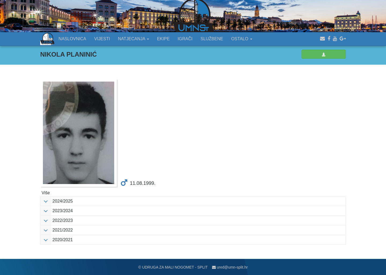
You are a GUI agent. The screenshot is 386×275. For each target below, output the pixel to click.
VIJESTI (102, 38)
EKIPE (163, 38)
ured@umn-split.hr (230, 267)
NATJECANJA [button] (133, 38)
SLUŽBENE (212, 38)
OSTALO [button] (241, 38)
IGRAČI (185, 38)
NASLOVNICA (72, 38)
